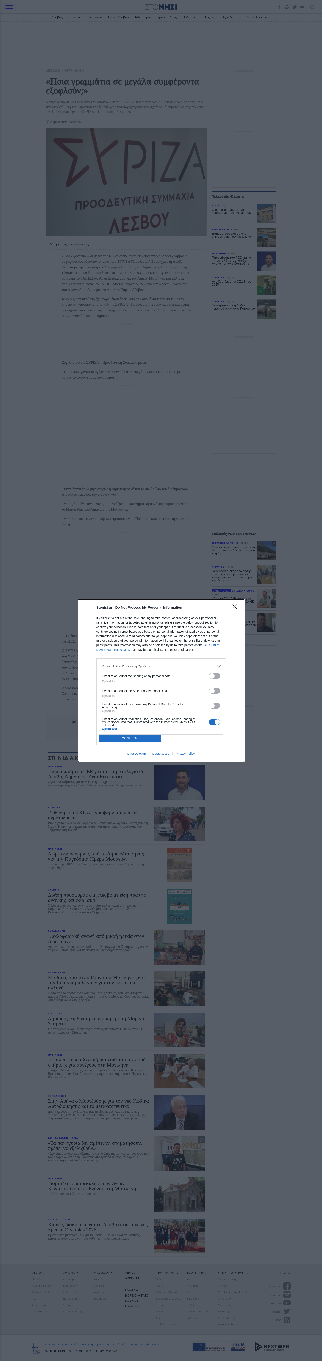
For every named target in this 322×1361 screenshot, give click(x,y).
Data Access (160, 753)
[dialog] (161, 680)
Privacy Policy (185, 753)
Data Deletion (136, 753)
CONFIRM (130, 738)
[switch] (214, 676)
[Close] (236, 608)
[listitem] (161, 666)
